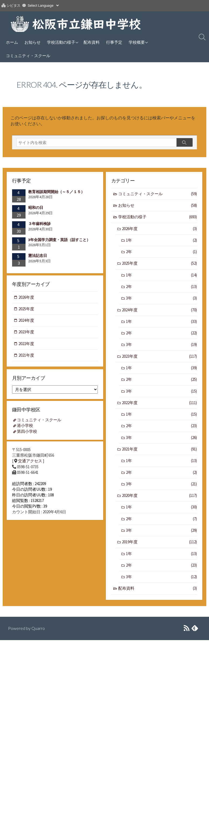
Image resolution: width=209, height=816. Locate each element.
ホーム (12, 42)
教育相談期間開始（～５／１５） (56, 191)
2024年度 (159, 311)
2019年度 (159, 544)
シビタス (13, 5)
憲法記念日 (37, 255)
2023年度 (159, 358)
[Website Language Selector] (43, 5)
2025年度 (159, 264)
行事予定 (114, 42)
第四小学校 (27, 432)
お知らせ (32, 42)
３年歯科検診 (39, 223)
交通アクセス (30, 463)
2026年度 (159, 229)
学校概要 (137, 42)
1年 (161, 241)
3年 (161, 299)
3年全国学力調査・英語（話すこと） (59, 239)
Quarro (38, 628)
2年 (161, 252)
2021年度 (159, 451)
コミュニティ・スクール (28, 55)
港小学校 (25, 427)
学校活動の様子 (61, 42)
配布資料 (92, 42)
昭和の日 (35, 207)
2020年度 (159, 497)
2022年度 (159, 404)
